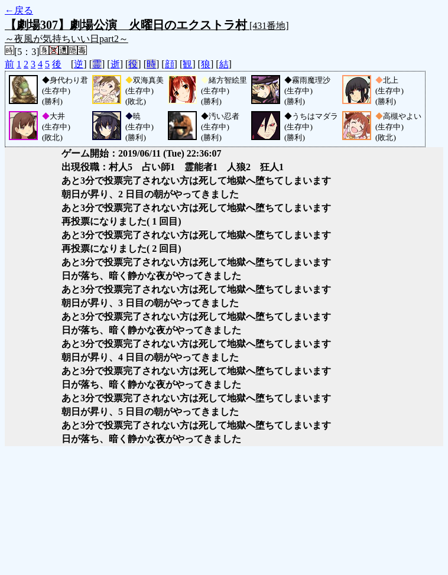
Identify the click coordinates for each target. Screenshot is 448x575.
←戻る (19, 10)
